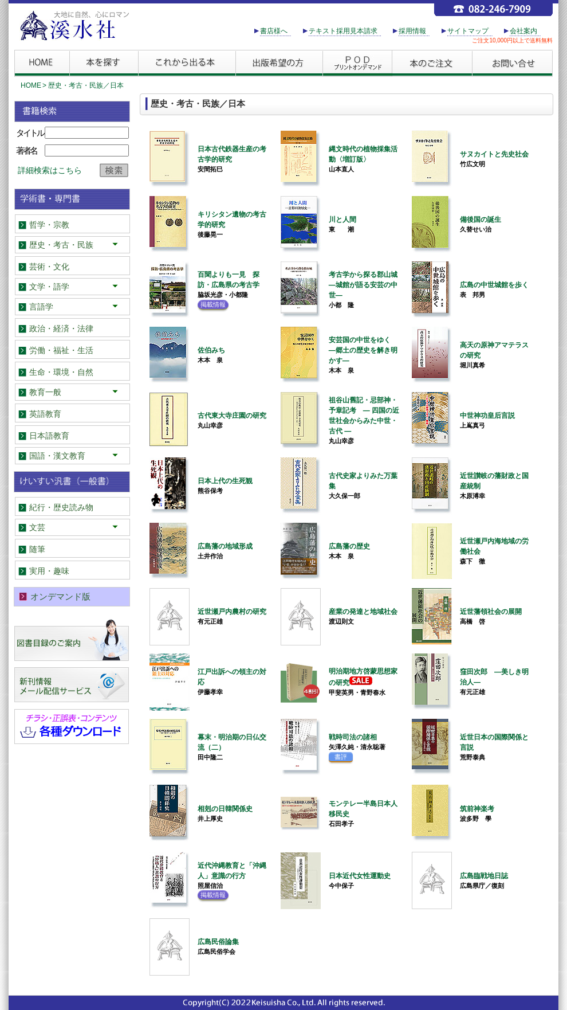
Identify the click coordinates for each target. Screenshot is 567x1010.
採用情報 (412, 31)
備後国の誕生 (480, 220)
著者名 (26, 150)
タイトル (30, 133)
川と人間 (342, 220)
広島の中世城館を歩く (494, 285)
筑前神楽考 (477, 809)
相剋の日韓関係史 (225, 809)
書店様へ (274, 31)
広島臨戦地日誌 (484, 876)
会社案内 (523, 31)
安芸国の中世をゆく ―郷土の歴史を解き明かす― (363, 350)
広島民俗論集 (218, 942)
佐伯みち (211, 350)
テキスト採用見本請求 (343, 31)
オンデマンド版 (60, 596)
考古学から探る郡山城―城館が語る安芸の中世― (363, 285)
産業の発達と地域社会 (363, 612)
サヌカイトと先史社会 (494, 154)
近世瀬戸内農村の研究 (232, 612)
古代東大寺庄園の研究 (232, 416)
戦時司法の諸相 (353, 737)
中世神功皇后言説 (487, 416)
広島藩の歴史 (349, 546)
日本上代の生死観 (225, 481)
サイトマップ (468, 31)
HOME (31, 85)
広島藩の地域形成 (225, 546)
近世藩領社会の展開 (491, 612)
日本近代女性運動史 (360, 876)
